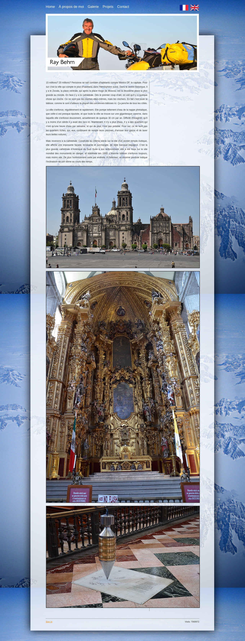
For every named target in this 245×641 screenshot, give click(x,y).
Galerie (93, 7)
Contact (123, 7)
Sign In (49, 622)
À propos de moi (71, 7)
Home (50, 7)
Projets (108, 7)
